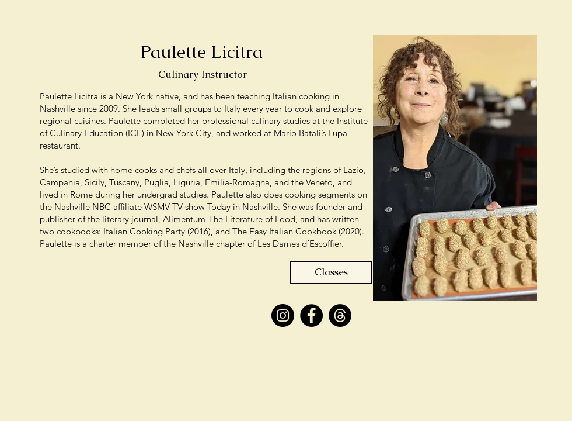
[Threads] (340, 315)
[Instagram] (282, 315)
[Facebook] (311, 315)
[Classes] (331, 272)
